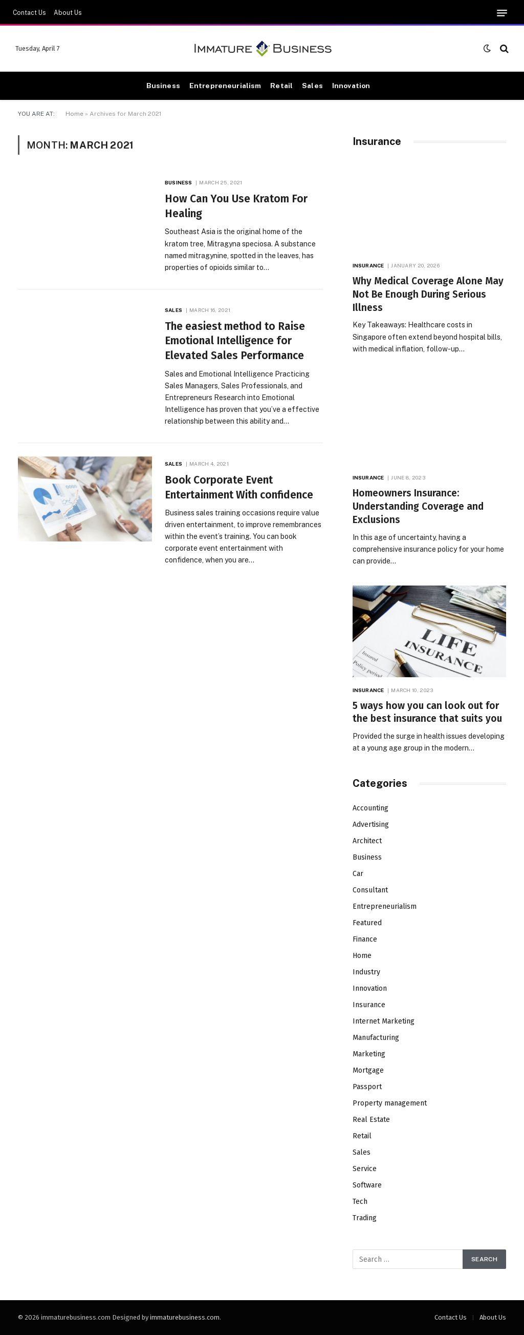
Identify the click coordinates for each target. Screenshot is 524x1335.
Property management (390, 1103)
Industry (366, 972)
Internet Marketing (383, 1021)
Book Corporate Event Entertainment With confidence (239, 487)
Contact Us (29, 12)
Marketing (369, 1054)
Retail (281, 85)
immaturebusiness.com (185, 1317)
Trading (365, 1218)
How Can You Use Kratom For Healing (236, 206)
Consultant (370, 890)
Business (163, 85)
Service (365, 1168)
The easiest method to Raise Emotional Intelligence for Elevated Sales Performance (235, 341)
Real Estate (371, 1119)
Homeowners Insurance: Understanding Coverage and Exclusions (418, 506)
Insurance (368, 265)
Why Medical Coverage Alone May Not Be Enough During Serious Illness (428, 294)
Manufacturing (376, 1037)
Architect (367, 841)
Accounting (370, 808)
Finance (365, 939)
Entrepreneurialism (225, 85)
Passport (367, 1086)
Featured (367, 923)
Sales (312, 85)
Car (358, 873)
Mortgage (368, 1070)
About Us (68, 12)
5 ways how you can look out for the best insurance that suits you (427, 712)
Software (367, 1185)
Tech (360, 1201)
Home (74, 113)
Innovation (351, 85)
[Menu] (502, 13)
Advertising (371, 824)
